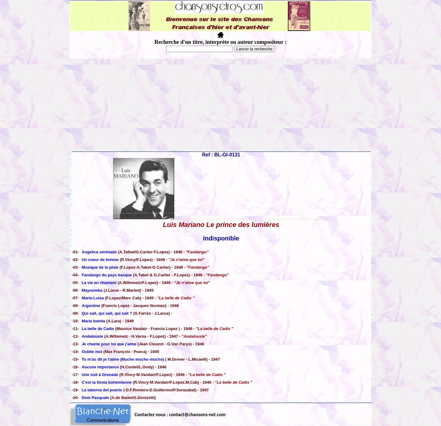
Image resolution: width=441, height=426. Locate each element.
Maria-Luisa (93, 298)
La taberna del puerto (102, 390)
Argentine (91, 305)
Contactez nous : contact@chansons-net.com (180, 414)
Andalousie (92, 336)
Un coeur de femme (100, 259)
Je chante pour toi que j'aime (110, 344)
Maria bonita (93, 321)
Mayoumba (92, 290)
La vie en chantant (99, 282)
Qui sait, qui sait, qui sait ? (107, 313)
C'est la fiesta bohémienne (107, 382)
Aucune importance (100, 367)
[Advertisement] (220, 105)
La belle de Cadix (98, 328)
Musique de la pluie (100, 267)
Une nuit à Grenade (100, 374)
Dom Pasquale (95, 397)
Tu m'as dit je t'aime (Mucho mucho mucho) (123, 359)
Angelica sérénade (99, 252)
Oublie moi (93, 351)
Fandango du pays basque (107, 275)
